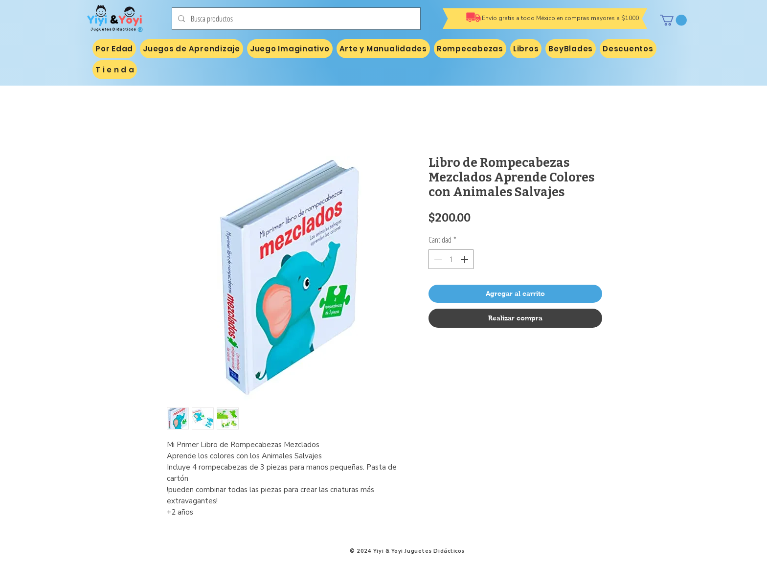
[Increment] (465, 259)
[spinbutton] (451, 259)
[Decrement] (437, 259)
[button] (673, 20)
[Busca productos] (295, 18)
